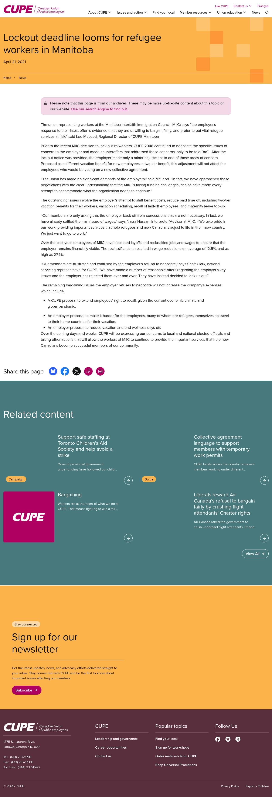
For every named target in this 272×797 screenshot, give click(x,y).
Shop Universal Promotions (176, 764)
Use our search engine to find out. (99, 109)
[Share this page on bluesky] (53, 372)
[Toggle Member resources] (196, 12)
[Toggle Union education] (232, 12)
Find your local (164, 12)
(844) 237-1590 (29, 767)
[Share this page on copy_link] (88, 372)
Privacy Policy (230, 786)
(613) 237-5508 (22, 762)
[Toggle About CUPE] (100, 12)
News (256, 12)
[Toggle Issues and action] (132, 12)
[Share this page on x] (76, 372)
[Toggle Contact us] (243, 6)
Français (263, 6)
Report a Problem (257, 786)
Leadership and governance (116, 738)
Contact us (103, 756)
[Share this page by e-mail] (100, 372)
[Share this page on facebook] (65, 372)
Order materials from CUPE (176, 756)
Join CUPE (221, 6)
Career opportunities (111, 747)
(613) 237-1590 (20, 757)
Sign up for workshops (172, 747)
